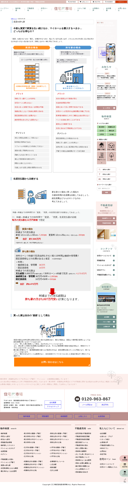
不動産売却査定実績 (83, 436)
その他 (112, 135)
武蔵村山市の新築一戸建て (33, 461)
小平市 (102, 135)
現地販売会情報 (6, 442)
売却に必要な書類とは (83, 463)
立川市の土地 (28, 456)
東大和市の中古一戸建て (32, 436)
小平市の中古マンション (58, 453)
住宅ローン (44, 9)
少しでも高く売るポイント (85, 454)
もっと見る (106, 109)
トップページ (4, 9)
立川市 (102, 131)
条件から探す (106, 170)
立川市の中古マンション (32, 453)
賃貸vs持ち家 (6, 465)
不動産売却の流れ (82, 445)
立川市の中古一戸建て (32, 450)
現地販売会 (100, 261)
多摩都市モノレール (57, 461)
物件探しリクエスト (8, 445)
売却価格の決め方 (82, 472)
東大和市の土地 (29, 442)
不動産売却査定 (106, 224)
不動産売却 (30, 9)
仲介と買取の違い (82, 448)
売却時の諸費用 (81, 451)
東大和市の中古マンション (33, 439)
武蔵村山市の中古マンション (34, 467)
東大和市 (101, 128)
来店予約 (105, 405)
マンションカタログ (102, 266)
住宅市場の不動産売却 (83, 433)
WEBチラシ (100, 271)
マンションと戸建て (8, 462)
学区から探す (106, 180)
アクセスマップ (53, 406)
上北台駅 (53, 464)
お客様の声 (96, 9)
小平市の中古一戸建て (58, 450)
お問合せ (103, 451)
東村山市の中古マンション (59, 439)
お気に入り (84, 2)
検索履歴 (109, 2)
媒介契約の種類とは (83, 466)
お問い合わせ (122, 9)
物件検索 (17, 9)
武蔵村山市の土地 (30, 470)
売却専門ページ (106, 219)
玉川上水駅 (54, 470)
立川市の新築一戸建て (32, 447)
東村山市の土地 (55, 442)
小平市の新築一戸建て (58, 447)
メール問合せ (87, 405)
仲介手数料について (83, 457)
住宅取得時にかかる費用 (9, 468)
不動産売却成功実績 (83, 439)
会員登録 (4, 451)
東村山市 (111, 131)
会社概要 (108, 9)
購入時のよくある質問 (9, 471)
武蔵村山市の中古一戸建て (33, 464)
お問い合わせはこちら (52, 362)
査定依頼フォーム (82, 442)
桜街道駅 (53, 467)
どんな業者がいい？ (83, 469)
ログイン (4, 454)
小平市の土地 (55, 456)
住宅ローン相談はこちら (108, 467)
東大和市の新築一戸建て (32, 433)
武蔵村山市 (111, 128)
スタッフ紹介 (81, 9)
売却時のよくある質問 (83, 460)
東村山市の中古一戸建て (58, 436)
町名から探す (106, 175)
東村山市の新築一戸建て (58, 433)
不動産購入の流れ (7, 459)
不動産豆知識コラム (102, 275)
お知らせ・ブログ (106, 436)
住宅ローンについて (102, 256)
